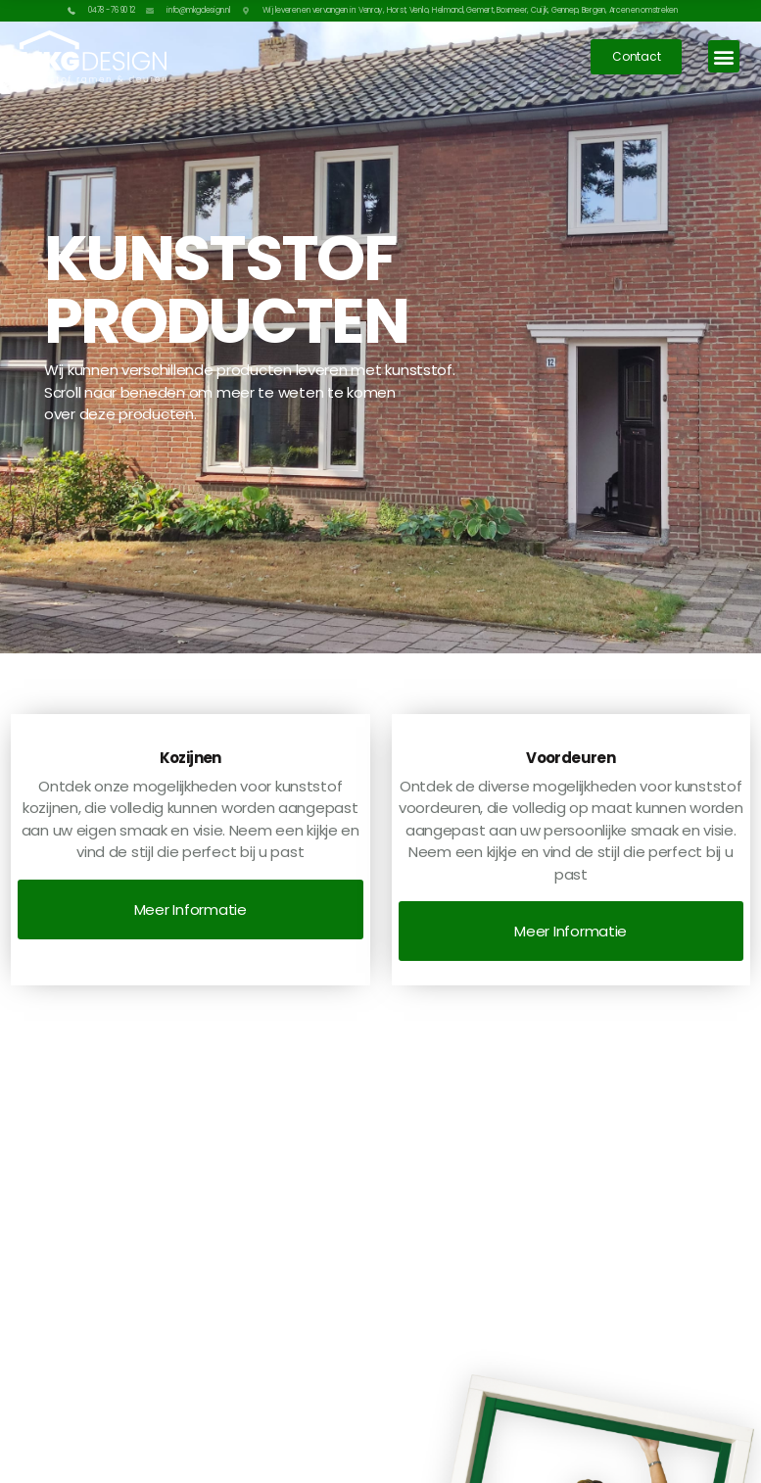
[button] (724, 56)
